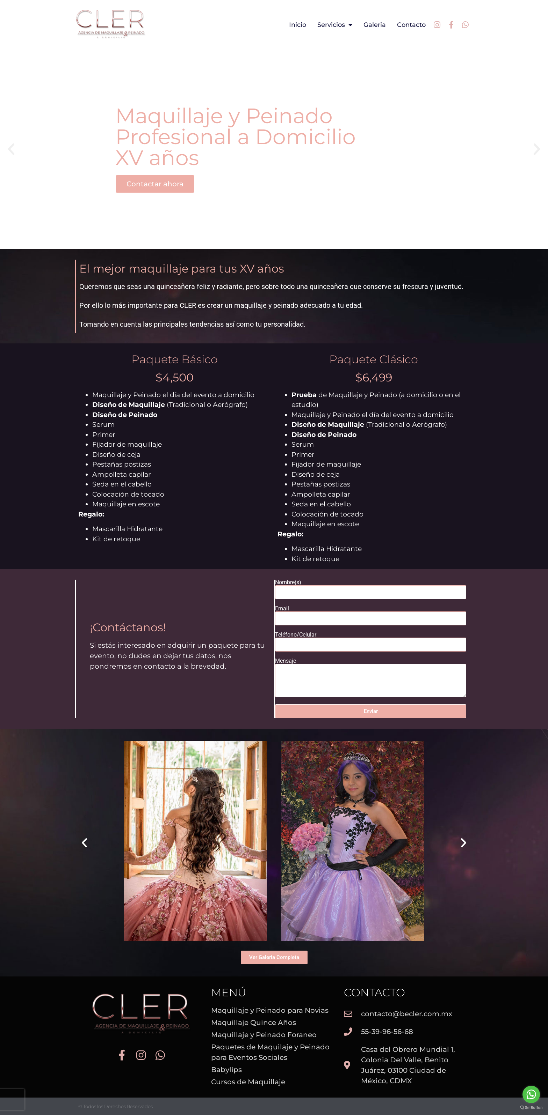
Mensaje (285, 661)
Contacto (411, 25)
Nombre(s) (288, 582)
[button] (11, 149)
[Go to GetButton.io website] (531, 1108)
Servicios (334, 24)
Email (282, 608)
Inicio (297, 25)
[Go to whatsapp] (531, 1094)
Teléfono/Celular (295, 635)
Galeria (374, 25)
